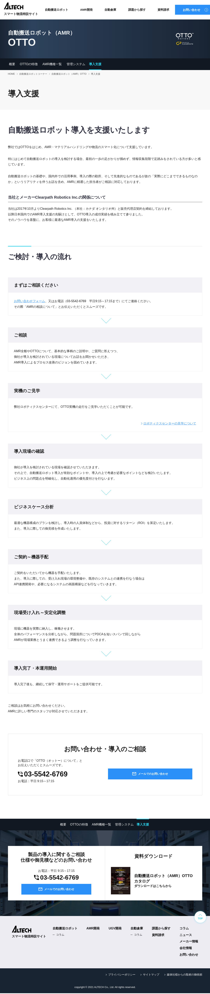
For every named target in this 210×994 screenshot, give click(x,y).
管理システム (76, 64)
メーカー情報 (189, 942)
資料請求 (163, 9)
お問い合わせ (191, 9)
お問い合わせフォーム (29, 301)
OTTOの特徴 (29, 64)
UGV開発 (115, 929)
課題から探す (137, 9)
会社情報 (186, 948)
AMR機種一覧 (52, 64)
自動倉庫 (110, 9)
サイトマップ (151, 975)
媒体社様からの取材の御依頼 (184, 975)
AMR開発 (86, 9)
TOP (200, 919)
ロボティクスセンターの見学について (169, 423)
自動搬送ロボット (56, 9)
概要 (12, 64)
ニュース (186, 935)
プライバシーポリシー (121, 975)
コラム (60, 935)
